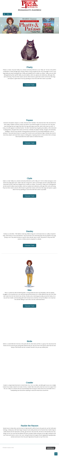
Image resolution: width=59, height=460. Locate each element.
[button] (29, 85)
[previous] (1, 25)
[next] (57, 25)
